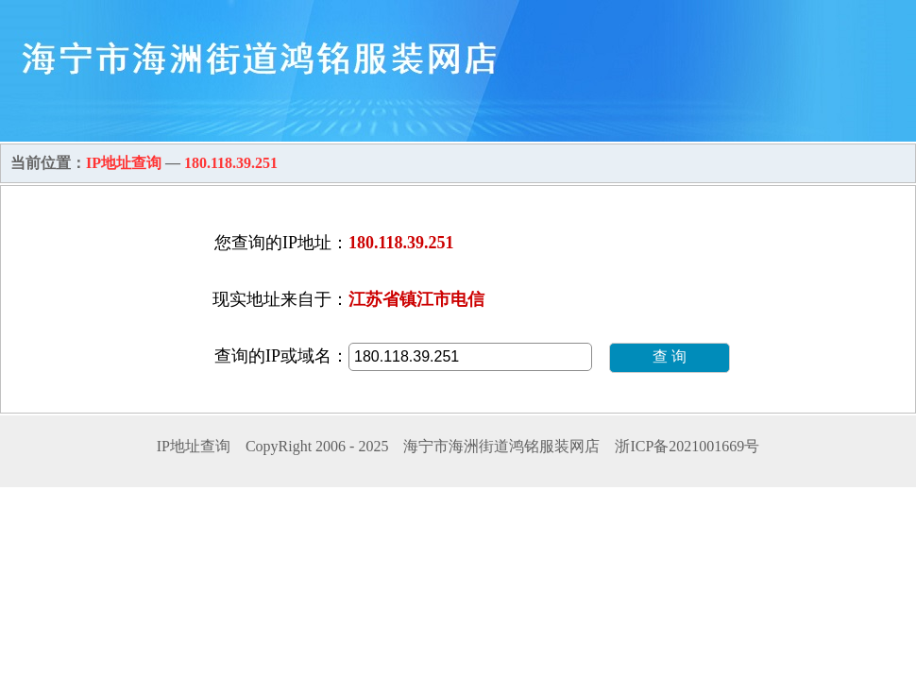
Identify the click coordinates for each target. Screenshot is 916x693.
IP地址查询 (123, 163)
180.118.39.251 (231, 163)
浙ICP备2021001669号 (687, 446)
